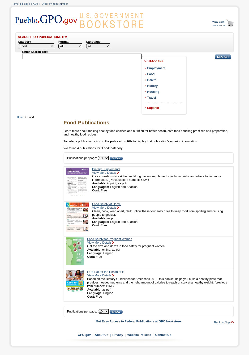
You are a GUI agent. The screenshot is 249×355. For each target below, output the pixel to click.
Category (24, 41)
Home (15, 3)
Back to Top (222, 322)
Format (63, 41)
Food (151, 74)
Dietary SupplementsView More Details (106, 170)
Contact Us (163, 335)
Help (25, 3)
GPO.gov (84, 335)
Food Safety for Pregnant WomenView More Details (109, 240)
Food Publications (86, 123)
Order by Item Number (55, 3)
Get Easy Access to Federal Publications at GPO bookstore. (139, 321)
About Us (101, 335)
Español (153, 108)
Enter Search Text (35, 52)
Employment (156, 68)
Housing (153, 91)
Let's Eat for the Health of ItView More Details (105, 273)
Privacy (117, 335)
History (152, 86)
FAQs (34, 3)
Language (93, 41)
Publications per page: (82, 158)
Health (151, 80)
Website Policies (139, 335)
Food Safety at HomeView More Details (106, 205)
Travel (151, 97)
